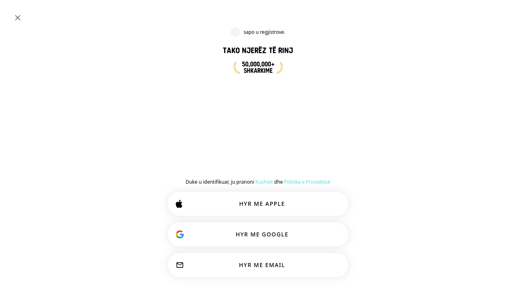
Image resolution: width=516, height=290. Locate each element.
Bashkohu (252, 178)
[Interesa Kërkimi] (243, 13)
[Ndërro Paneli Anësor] (14, 13)
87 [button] (480, 213)
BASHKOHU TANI (265, 88)
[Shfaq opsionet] (239, 199)
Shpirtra (332, 178)
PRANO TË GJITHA (315, 266)
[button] (403, 63)
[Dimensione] (450, 13)
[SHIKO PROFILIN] (228, 222)
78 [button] (481, 90)
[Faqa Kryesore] (33, 12)
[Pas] (220, 124)
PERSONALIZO (230, 266)
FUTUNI (483, 13)
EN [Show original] (346, 217)
